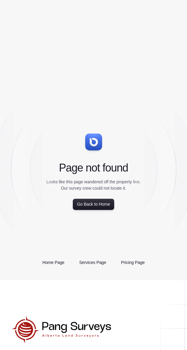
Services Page (92, 262)
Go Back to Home (93, 204)
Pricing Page (133, 262)
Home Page (53, 262)
